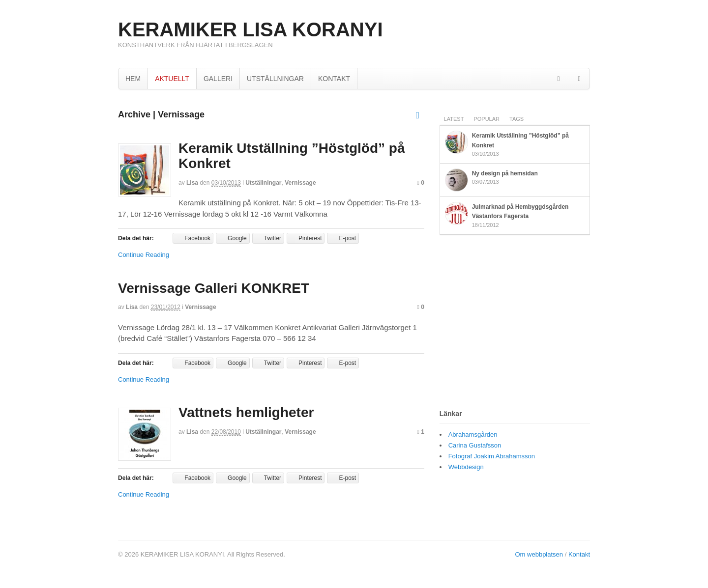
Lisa (192, 182)
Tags (516, 119)
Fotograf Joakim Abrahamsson (491, 456)
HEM (133, 79)
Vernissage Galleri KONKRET (213, 288)
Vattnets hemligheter (246, 412)
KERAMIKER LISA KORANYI (250, 29)
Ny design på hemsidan (505, 173)
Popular (486, 119)
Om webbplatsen (539, 554)
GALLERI (218, 79)
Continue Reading (143, 254)
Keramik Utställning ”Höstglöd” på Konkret (291, 155)
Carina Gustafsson (475, 445)
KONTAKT (334, 79)
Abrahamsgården (473, 434)
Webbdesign (466, 467)
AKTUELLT (172, 79)
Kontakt (579, 554)
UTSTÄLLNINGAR (275, 79)
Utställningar (263, 182)
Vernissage (300, 182)
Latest (454, 119)
